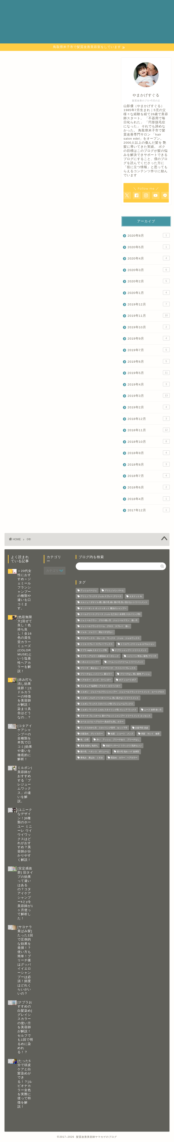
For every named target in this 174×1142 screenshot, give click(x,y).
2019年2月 (148, 407)
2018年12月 (148, 418)
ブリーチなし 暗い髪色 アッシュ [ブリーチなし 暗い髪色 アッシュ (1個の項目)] (135, 674)
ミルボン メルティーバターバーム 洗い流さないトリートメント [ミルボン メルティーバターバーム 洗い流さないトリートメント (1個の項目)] (109, 698)
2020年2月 (148, 281)
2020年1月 (148, 292)
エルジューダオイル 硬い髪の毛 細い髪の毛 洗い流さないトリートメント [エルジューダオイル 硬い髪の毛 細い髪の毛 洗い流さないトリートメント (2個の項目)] (113, 602)
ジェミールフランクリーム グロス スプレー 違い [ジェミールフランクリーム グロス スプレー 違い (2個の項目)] (104, 626)
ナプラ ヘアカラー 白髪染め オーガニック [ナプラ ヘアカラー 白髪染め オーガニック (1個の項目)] (99, 656)
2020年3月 (148, 269)
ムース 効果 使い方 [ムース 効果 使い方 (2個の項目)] (153, 710)
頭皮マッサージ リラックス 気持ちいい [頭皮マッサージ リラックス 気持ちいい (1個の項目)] (124, 746)
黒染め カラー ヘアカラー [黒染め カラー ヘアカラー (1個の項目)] (124, 758)
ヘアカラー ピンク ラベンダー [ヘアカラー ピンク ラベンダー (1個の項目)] (95, 680)
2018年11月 (148, 430)
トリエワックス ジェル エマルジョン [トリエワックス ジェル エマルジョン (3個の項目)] (138, 644)
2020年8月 (148, 235)
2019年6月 (148, 361)
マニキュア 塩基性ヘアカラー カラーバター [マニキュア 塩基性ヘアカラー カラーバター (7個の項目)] (100, 686)
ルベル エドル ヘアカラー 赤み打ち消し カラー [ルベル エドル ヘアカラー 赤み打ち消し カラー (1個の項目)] (101, 722)
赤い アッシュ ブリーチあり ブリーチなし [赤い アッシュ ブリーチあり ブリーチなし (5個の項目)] (118, 740)
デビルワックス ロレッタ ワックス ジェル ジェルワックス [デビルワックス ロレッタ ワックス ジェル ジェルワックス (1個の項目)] (110, 638)
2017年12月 (148, 510)
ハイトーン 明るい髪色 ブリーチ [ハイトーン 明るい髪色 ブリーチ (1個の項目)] (142, 656)
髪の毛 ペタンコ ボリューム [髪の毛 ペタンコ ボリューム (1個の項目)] (94, 752)
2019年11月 (148, 315)
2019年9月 (148, 338)
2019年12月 (148, 304)
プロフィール (93, 17)
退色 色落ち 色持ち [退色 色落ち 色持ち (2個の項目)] (89, 746)
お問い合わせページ (99, 2)
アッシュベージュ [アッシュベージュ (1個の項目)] (88, 590)
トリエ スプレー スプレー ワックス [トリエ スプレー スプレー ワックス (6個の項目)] (96, 644)
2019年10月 (148, 327)
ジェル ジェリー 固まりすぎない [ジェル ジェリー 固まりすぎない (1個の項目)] (96, 632)
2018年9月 (148, 452)
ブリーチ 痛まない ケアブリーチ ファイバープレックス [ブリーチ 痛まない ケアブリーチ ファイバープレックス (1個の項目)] (107, 668)
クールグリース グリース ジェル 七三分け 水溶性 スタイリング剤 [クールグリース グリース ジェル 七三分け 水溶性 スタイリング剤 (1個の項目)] (110, 614)
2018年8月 (148, 464)
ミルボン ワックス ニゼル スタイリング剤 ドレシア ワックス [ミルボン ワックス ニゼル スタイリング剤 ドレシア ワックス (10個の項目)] (108, 710)
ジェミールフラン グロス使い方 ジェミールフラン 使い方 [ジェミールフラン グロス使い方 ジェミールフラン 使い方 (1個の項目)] (109, 620)
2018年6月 (148, 487)
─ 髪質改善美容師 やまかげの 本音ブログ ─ (20, 22)
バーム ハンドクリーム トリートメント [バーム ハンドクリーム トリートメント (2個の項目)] (125, 662)
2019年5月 (148, 372)
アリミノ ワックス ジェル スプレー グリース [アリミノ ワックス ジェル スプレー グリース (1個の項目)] (100, 596)
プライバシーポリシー (101, 12)
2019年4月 (148, 384)
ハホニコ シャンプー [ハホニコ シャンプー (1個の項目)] (89, 662)
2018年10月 (148, 441)
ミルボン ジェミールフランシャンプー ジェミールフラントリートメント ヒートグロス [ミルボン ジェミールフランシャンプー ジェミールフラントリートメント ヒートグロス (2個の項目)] (122, 692)
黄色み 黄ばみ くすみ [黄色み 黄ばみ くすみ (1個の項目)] (91, 758)
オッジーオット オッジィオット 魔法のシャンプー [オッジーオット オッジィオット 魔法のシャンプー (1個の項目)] (103, 608)
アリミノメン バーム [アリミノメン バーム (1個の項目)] (114, 590)
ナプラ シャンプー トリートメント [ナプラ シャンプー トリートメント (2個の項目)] (131, 650)
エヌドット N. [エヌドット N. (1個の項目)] (135, 596)
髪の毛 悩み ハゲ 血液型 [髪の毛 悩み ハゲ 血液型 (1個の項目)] (128, 752)
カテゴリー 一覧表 (99, 7)
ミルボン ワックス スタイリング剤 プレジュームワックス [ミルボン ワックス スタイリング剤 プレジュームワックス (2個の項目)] (106, 704)
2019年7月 (148, 349)
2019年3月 (148, 395)
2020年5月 (148, 247)
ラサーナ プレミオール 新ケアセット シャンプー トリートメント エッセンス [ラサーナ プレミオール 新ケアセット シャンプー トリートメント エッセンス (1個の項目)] (115, 716)
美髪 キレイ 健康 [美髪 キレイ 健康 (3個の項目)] (150, 734)
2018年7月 (148, 475)
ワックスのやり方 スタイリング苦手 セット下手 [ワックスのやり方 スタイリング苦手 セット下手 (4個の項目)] (103, 728)
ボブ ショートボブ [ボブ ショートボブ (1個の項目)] (127, 680)
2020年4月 (148, 258)
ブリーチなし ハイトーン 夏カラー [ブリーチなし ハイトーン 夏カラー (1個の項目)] (96, 674)
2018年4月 (148, 498)
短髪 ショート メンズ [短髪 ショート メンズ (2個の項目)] (122, 734)
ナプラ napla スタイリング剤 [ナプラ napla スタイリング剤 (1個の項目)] (93, 650)
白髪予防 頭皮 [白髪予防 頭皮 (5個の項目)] (141, 728)
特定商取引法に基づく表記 (105, 22)
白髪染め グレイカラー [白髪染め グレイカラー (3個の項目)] (91, 734)
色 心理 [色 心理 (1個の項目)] (84, 740)
